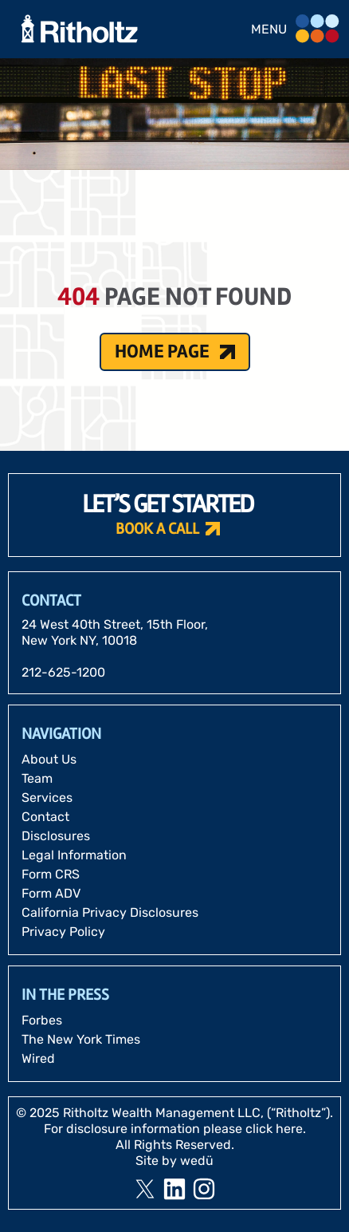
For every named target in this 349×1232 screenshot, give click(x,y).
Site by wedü (174, 1160)
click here (274, 1128)
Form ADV (51, 893)
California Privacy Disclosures (110, 912)
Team (37, 778)
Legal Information (74, 855)
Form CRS (51, 874)
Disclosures (56, 835)
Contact (45, 816)
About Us (49, 759)
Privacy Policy (63, 931)
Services (47, 797)
